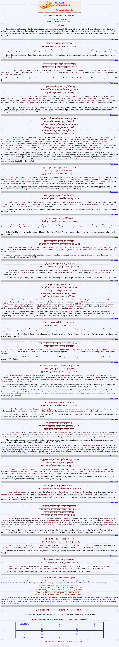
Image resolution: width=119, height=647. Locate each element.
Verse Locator (114, 39)
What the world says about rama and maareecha (59, 645)
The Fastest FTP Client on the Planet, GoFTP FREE (59, 646)
